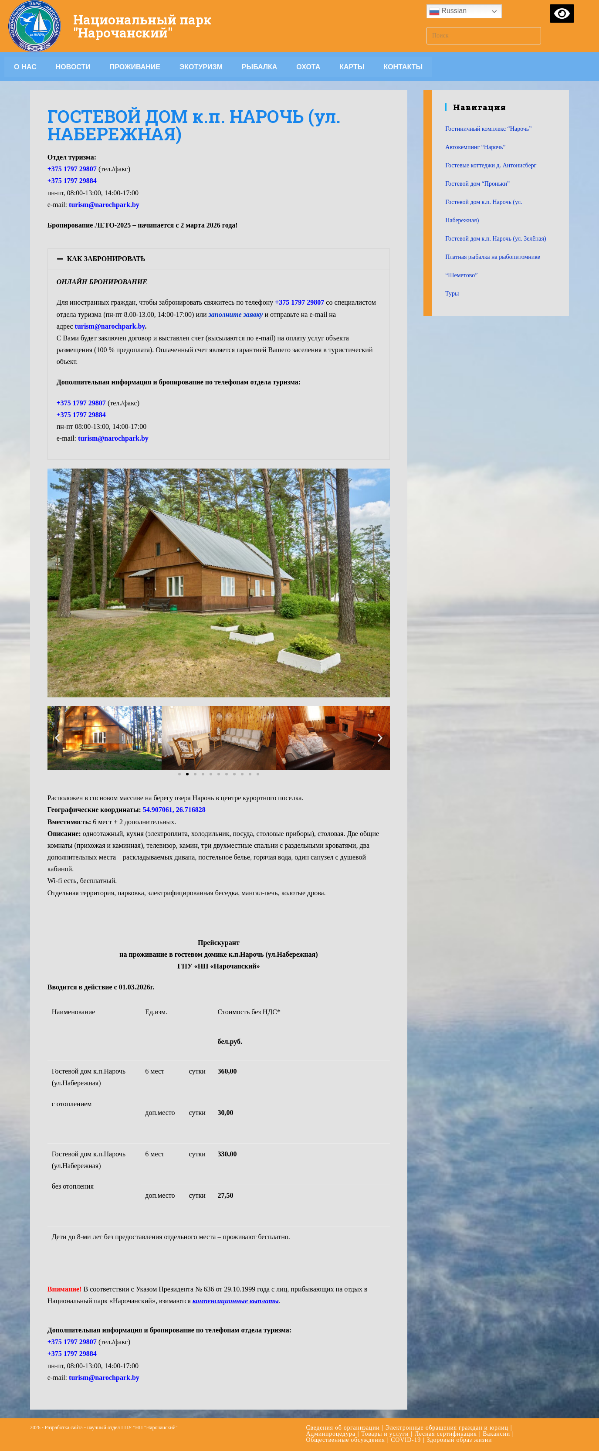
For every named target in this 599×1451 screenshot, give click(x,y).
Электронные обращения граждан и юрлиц (447, 1427)
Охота (308, 66)
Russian (448, 11)
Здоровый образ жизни (459, 1440)
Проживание (135, 66)
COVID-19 (406, 1440)
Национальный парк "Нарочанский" (143, 26)
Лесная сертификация (446, 1434)
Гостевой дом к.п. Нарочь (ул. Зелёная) (495, 238)
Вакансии (496, 1434)
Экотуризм (201, 66)
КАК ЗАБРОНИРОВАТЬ (106, 258)
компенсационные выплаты (236, 1301)
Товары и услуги (385, 1434)
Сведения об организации (343, 1427)
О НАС (25, 66)
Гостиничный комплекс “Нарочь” (488, 129)
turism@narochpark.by (104, 204)
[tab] (218, 259)
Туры (452, 293)
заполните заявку (236, 314)
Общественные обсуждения (345, 1440)
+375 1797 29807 (81, 403)
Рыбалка (260, 66)
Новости (73, 66)
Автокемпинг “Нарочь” (475, 147)
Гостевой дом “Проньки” (477, 183)
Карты (351, 66)
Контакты (403, 66)
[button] (179, 774)
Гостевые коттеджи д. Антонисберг (490, 165)
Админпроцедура (330, 1434)
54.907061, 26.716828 (174, 809)
